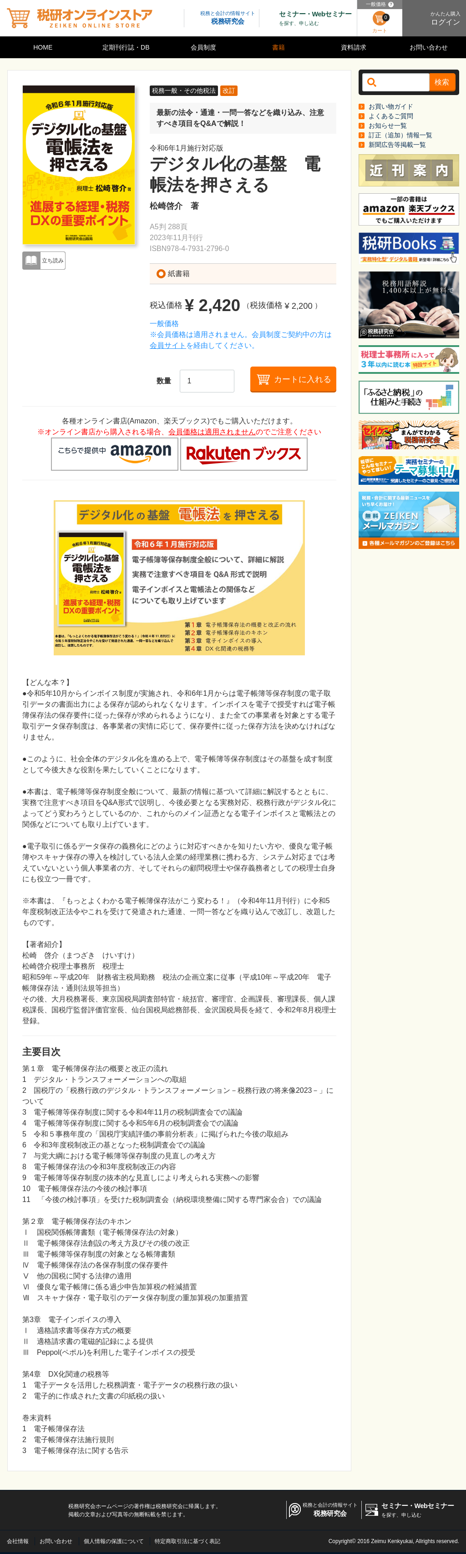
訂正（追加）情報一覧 (400, 135)
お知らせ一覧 (388, 125)
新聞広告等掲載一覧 (397, 144)
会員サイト (168, 345)
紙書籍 (179, 273)
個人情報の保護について (114, 1541)
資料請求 (353, 47)
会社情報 (18, 1541)
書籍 (278, 47)
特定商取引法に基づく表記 (187, 1541)
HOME (42, 47)
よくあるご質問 (391, 116)
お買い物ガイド (391, 106)
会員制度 (203, 47)
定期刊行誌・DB (125, 47)
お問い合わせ (429, 47)
